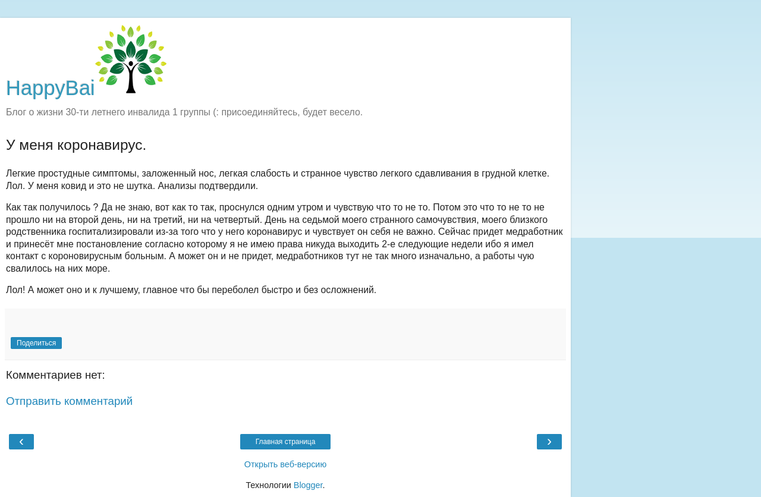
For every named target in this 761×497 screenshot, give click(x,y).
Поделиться (36, 343)
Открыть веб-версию (285, 464)
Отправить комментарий (69, 401)
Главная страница (286, 442)
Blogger (308, 485)
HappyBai (86, 88)
